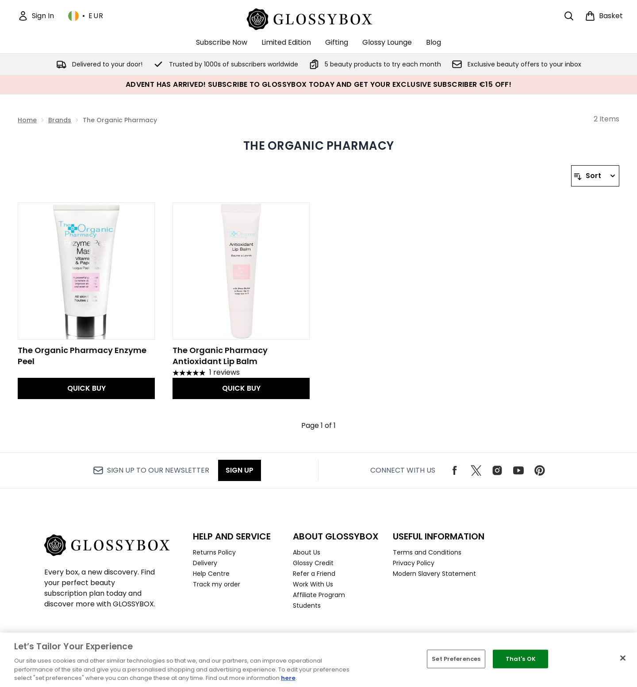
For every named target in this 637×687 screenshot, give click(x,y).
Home (27, 120)
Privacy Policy (413, 563)
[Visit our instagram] (497, 470)
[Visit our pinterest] (539, 470)
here (288, 678)
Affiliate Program (319, 594)
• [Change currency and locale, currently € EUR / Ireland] (86, 16)
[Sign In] (36, 16)
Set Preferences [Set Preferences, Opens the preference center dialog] (456, 659)
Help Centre (211, 573)
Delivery (205, 563)
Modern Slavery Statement (434, 573)
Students (307, 605)
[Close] (623, 658)
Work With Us (313, 584)
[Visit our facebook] (454, 470)
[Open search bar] (569, 16)
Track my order (216, 584)
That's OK (521, 659)
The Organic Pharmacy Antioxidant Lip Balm (220, 356)
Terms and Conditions (427, 552)
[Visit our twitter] (476, 470)
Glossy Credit (313, 563)
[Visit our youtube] (518, 470)
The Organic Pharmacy (318, 146)
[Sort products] (595, 175)
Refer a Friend (314, 573)
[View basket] (604, 16)
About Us (306, 552)
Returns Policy (214, 552)
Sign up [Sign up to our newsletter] (239, 470)
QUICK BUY (86, 388)
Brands (59, 120)
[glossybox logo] (319, 18)
